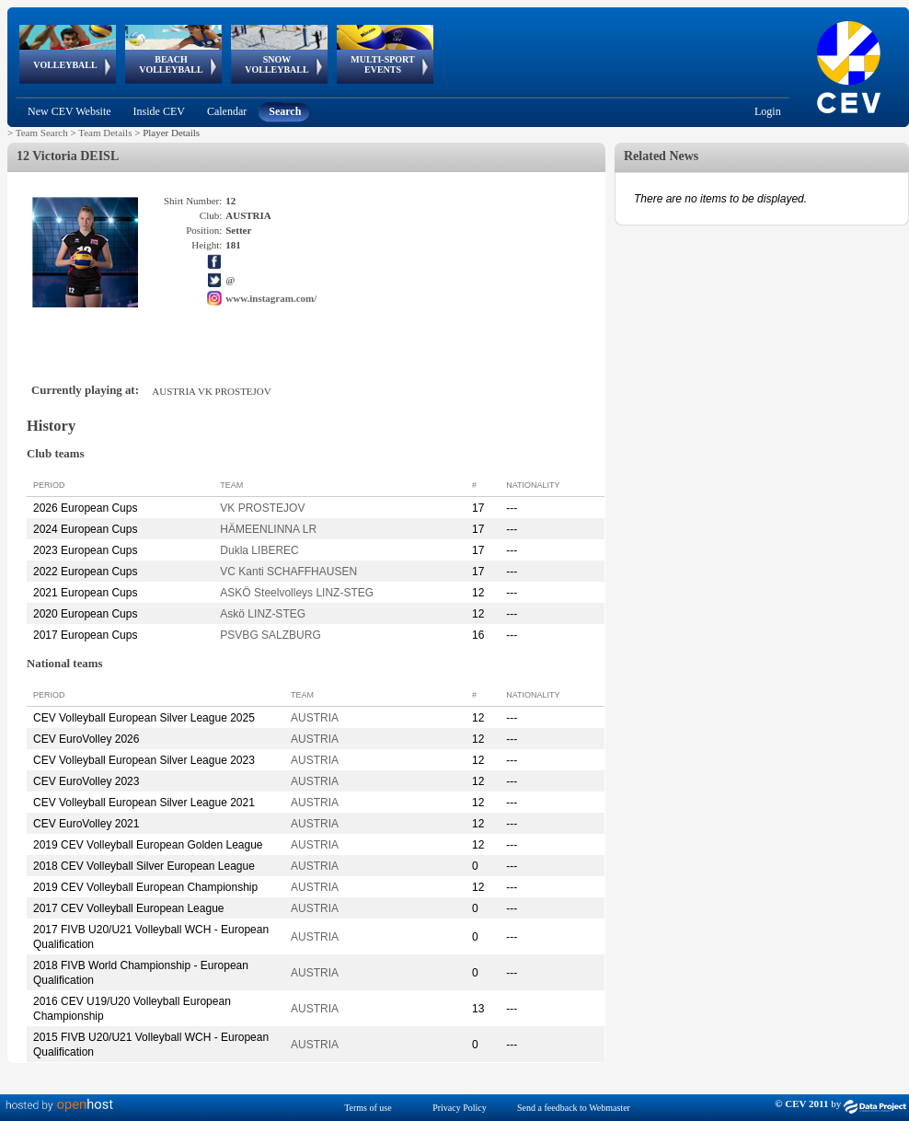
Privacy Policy (459, 1108)
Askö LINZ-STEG (262, 613)
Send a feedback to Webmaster (573, 1108)
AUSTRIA (315, 717)
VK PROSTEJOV (262, 508)
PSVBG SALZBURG (270, 635)
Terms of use (368, 1108)
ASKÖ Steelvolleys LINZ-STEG (297, 592)
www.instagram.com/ (270, 298)
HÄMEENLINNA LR (268, 529)
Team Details (105, 132)
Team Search (42, 132)
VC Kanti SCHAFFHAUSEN (288, 571)
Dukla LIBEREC (259, 550)
